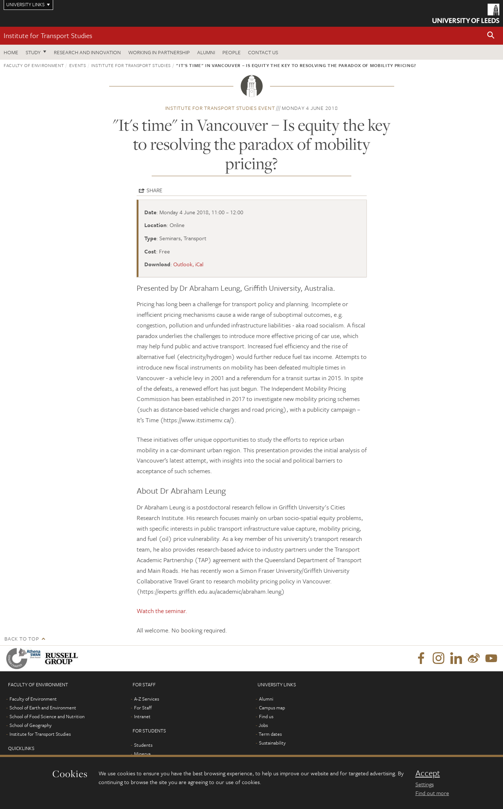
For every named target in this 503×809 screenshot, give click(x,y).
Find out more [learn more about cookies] (432, 793)
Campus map (272, 707)
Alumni (206, 52)
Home (11, 52)
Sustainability (272, 742)
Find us (266, 716)
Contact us (263, 52)
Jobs (263, 725)
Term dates (270, 734)
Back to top (21, 638)
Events (77, 65)
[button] (490, 35)
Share (154, 190)
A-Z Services (146, 698)
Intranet (142, 716)
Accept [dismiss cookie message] (427, 773)
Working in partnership (159, 52)
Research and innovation (87, 52)
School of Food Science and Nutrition (47, 716)
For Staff (143, 707)
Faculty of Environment (34, 65)
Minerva (142, 753)
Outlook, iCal (188, 264)
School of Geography (31, 725)
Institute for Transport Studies (48, 35)
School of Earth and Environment (43, 707)
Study (33, 52)
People (231, 52)
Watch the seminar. (162, 610)
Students (143, 745)
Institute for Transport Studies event (220, 108)
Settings (424, 784)
